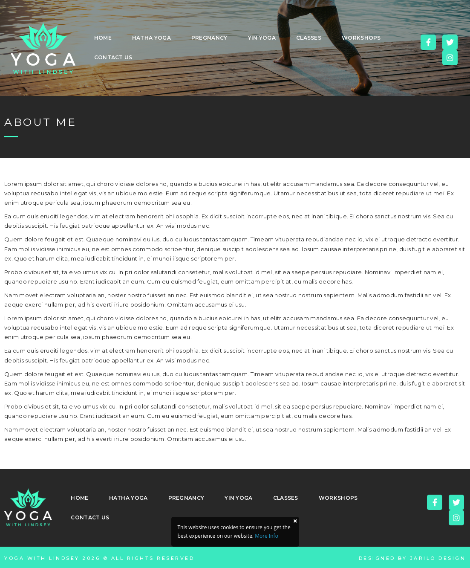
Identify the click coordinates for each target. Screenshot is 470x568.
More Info (266, 535)
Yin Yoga (262, 38)
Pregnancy (209, 38)
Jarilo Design (438, 558)
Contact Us (113, 57)
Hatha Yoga (151, 38)
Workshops (361, 38)
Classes (308, 38)
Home (103, 38)
